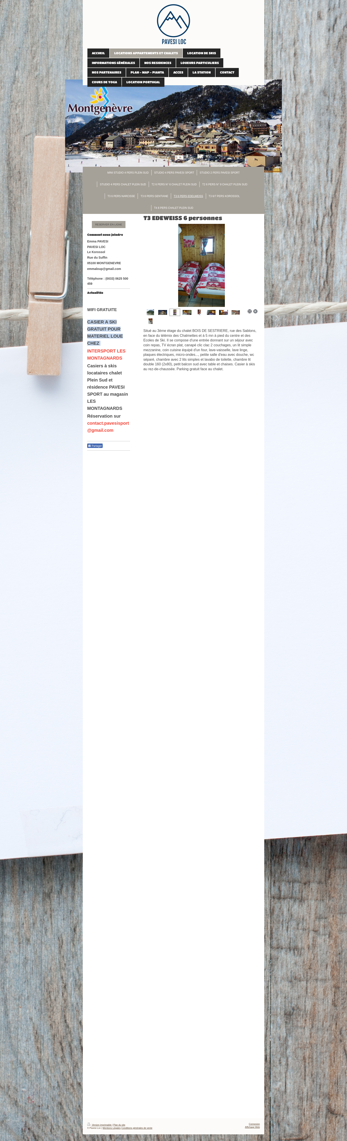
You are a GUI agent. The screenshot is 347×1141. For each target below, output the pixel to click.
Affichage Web (252, 1127)
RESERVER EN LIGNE (108, 224)
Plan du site (119, 1125)
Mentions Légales (112, 1128)
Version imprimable (99, 1125)
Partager (95, 445)
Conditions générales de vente (136, 1128)
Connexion (254, 1124)
